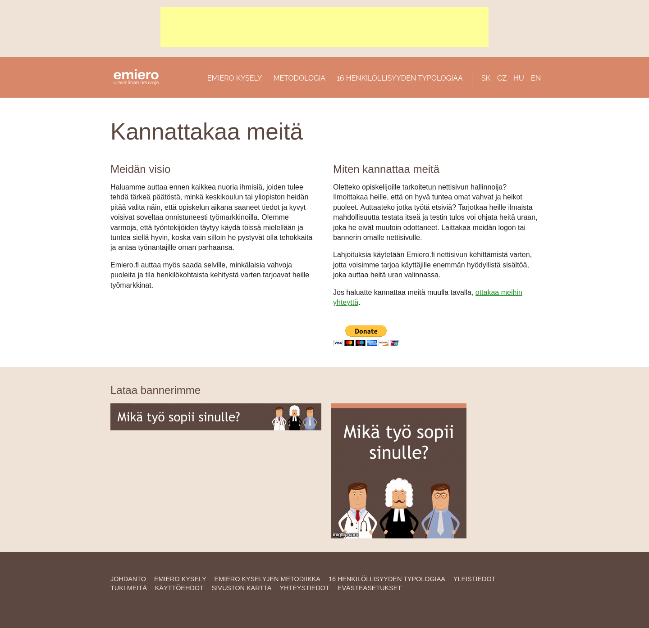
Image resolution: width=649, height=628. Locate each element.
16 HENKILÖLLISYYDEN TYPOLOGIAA (400, 78)
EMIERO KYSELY (234, 78)
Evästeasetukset (370, 588)
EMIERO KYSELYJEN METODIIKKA (267, 579)
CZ (502, 78)
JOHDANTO (128, 579)
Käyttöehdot (179, 588)
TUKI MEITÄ (128, 588)
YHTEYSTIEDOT (304, 588)
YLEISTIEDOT (474, 579)
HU (518, 78)
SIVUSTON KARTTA (242, 588)
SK (485, 78)
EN (536, 78)
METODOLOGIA (299, 78)
